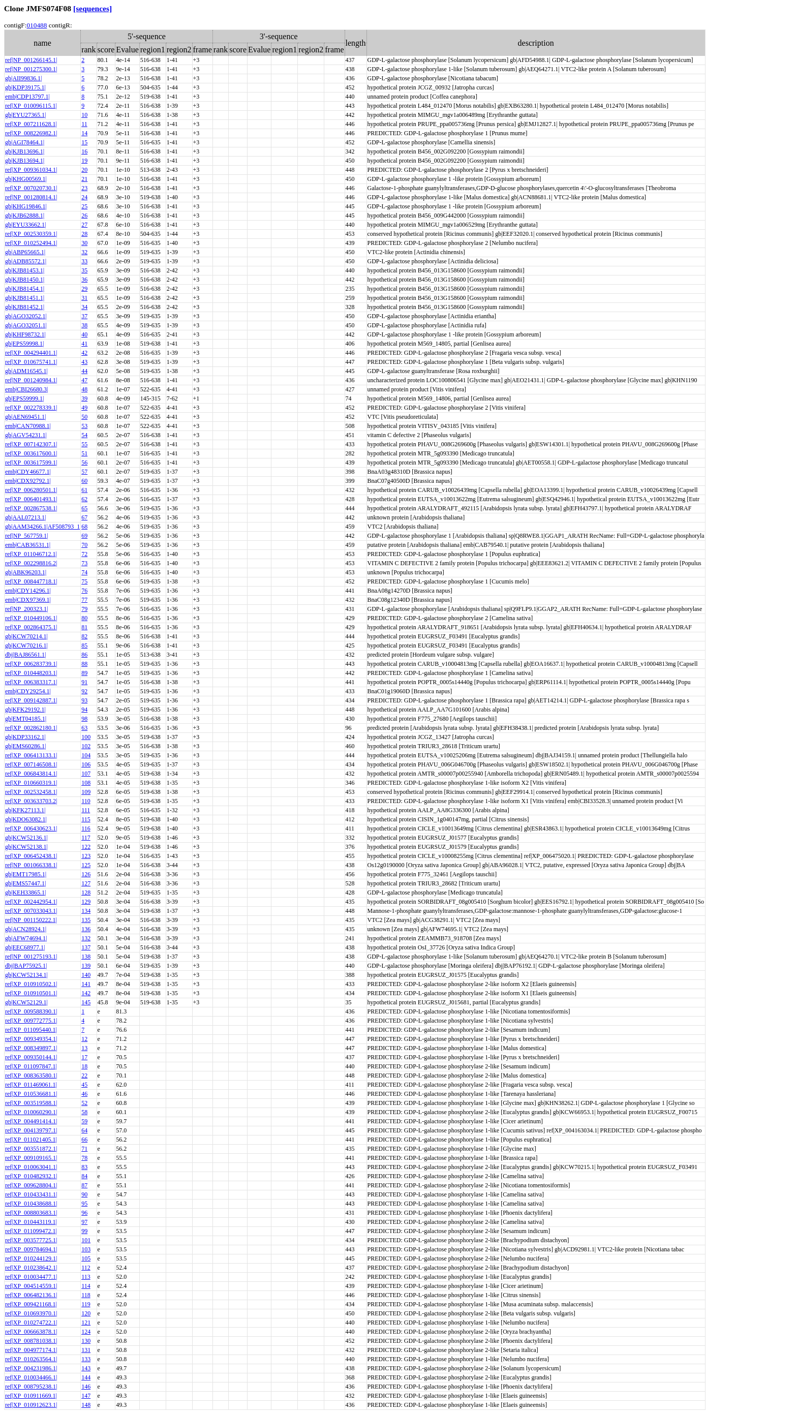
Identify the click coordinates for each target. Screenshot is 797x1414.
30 (84, 243)
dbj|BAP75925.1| (26, 965)
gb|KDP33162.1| (25, 737)
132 (85, 938)
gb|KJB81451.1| (24, 297)
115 (85, 819)
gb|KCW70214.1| (26, 636)
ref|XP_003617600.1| (31, 453)
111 (85, 810)
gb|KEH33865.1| (25, 892)
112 (85, 1267)
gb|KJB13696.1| (24, 151)
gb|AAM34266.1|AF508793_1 (42, 526)
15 (84, 142)
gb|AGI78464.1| (24, 142)
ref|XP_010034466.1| (31, 1377)
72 (84, 554)
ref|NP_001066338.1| (31, 865)
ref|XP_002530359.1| (31, 233)
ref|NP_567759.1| (26, 535)
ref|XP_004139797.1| (31, 1130)
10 (84, 114)
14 (84, 133)
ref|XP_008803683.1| (31, 1212)
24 (84, 197)
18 (84, 1066)
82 (84, 636)
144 (85, 1377)
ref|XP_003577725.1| (31, 1240)
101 (85, 1240)
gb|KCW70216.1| (26, 645)
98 (84, 718)
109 (85, 791)
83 (84, 1167)
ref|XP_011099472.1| (31, 1231)
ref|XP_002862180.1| (31, 727)
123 (85, 855)
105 (85, 1258)
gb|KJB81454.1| (24, 288)
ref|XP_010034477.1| (31, 1276)
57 (84, 471)
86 (84, 654)
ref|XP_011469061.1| (31, 1084)
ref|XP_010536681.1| (31, 1093)
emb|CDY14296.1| (28, 590)
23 (84, 188)
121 (85, 1322)
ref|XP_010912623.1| (31, 1404)
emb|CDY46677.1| (28, 471)
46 (84, 1093)
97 (84, 1221)
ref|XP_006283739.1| (31, 663)
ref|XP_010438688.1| (31, 1203)
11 (84, 124)
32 (84, 252)
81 (84, 627)
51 (84, 453)
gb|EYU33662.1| (25, 224)
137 (85, 947)
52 (84, 1102)
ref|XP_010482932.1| (31, 1176)
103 (85, 1249)
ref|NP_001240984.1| (31, 380)
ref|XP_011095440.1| (31, 1029)
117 (85, 837)
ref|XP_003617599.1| (31, 462)
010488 (36, 25)
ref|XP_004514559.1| (31, 1285)
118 (85, 1295)
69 (84, 535)
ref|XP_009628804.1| (31, 1185)
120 (85, 1313)
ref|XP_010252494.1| (31, 243)
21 (84, 178)
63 (84, 727)
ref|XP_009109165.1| (31, 1157)
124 (85, 1331)
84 (84, 1176)
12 (84, 1038)
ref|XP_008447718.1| (31, 581)
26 (84, 215)
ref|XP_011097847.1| (31, 1066)
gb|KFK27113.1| (25, 810)
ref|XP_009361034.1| (31, 169)
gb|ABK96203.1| (25, 572)
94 (84, 709)
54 (84, 435)
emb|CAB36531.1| (27, 544)
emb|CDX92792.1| (28, 480)
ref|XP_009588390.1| (31, 1011)
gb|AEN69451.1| (25, 416)
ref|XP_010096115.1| (31, 105)
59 (84, 1121)
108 (85, 782)
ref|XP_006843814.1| (31, 773)
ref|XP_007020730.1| (31, 188)
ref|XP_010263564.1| (31, 1359)
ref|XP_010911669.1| (31, 1395)
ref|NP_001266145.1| (31, 60)
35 (84, 270)
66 (84, 1139)
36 (84, 279)
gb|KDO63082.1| (26, 819)
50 (84, 416)
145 (85, 1002)
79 (84, 608)
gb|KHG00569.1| (26, 178)
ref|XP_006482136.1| (31, 1295)
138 (85, 956)
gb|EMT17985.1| (25, 874)
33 (84, 261)
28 (84, 233)
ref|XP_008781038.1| (31, 1340)
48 (84, 389)
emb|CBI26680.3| (26, 389)
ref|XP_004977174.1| (31, 1350)
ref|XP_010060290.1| (31, 1112)
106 (85, 764)
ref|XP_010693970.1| (31, 1313)
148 (85, 1404)
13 (84, 1048)
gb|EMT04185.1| (25, 718)
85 (84, 645)
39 (84, 398)
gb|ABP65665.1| (25, 252)
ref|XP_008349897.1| (31, 1048)
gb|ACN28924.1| (25, 929)
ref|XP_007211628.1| (31, 124)
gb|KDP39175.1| (25, 87)
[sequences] (92, 8)
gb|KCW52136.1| (26, 837)
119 (85, 1304)
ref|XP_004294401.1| (31, 352)
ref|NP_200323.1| (26, 608)
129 (85, 901)
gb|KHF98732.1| (25, 334)
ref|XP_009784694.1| (31, 1249)
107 (85, 773)
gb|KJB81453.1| (24, 270)
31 (84, 297)
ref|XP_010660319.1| (31, 782)
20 (84, 169)
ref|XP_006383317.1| (31, 682)
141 (85, 984)
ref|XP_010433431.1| (31, 1194)
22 (84, 1075)
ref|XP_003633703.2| (31, 801)
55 (84, 444)
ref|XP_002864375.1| (31, 627)
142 (85, 993)
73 (84, 563)
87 (84, 1185)
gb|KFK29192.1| (25, 709)
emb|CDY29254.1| (28, 691)
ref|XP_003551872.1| (31, 1148)
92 (84, 691)
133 (85, 1359)
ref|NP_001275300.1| (31, 69)
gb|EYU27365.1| (25, 114)
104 (85, 755)
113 (85, 1276)
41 (84, 343)
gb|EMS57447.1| (25, 883)
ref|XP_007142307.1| (31, 444)
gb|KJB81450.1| (24, 279)
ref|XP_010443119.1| (31, 1221)
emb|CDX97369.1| (28, 599)
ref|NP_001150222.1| (31, 920)
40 (84, 334)
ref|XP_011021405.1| (31, 1139)
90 (84, 1194)
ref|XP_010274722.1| (31, 1322)
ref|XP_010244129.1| (31, 1258)
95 (84, 1203)
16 (84, 151)
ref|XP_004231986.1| (31, 1368)
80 (84, 618)
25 (84, 206)
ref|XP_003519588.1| (31, 1102)
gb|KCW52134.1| (26, 974)
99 (84, 1231)
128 (85, 892)
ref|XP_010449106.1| (31, 618)
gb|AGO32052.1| (26, 316)
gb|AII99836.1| (23, 78)
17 (84, 1057)
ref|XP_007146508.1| (31, 764)
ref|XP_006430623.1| (31, 828)
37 (84, 316)
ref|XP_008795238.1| (31, 1386)
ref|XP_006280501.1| (31, 490)
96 (84, 1212)
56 (84, 462)
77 (84, 599)
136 (85, 929)
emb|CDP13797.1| (27, 96)
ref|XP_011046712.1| (31, 554)
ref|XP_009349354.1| (31, 1038)
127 (85, 883)
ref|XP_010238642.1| (31, 1267)
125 (85, 865)
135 (85, 920)
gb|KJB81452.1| (24, 307)
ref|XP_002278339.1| (31, 407)
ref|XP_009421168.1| (31, 1304)
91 (84, 682)
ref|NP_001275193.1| (31, 956)
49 (84, 407)
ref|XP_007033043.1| (31, 910)
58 (84, 1112)
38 (84, 325)
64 (84, 1130)
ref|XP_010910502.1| (31, 984)
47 (84, 380)
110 (85, 801)
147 (85, 1395)
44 (84, 371)
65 (84, 508)
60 (84, 480)
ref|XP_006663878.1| (31, 1331)
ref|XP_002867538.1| (31, 508)
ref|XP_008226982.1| (31, 133)
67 (84, 517)
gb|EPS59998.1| (24, 343)
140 (85, 974)
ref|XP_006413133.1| (31, 755)
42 (84, 352)
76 (84, 590)
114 (85, 1285)
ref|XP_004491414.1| (31, 1121)
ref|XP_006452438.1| (31, 855)
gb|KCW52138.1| (26, 846)
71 (84, 1148)
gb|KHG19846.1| (26, 206)
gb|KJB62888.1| (24, 215)
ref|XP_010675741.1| (31, 361)
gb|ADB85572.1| (25, 261)
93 (84, 700)
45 (84, 1084)
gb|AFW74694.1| (26, 938)
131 (85, 1350)
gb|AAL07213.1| (25, 517)
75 (84, 581)
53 (84, 425)
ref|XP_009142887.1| (31, 700)
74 (84, 572)
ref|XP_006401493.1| (31, 499)
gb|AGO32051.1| (26, 325)
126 (85, 874)
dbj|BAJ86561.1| (25, 654)
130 (85, 1340)
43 (84, 361)
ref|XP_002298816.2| (31, 563)
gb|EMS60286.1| (25, 746)
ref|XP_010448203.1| (31, 673)
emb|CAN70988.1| (28, 425)
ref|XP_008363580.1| (31, 1075)
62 (84, 499)
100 (85, 737)
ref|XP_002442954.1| (31, 901)
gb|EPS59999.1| (24, 398)
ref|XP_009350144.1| (31, 1057)
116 (85, 828)
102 (85, 746)
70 (84, 544)
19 (84, 160)
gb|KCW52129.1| (26, 1002)
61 (84, 490)
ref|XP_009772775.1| (31, 1020)
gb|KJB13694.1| (24, 160)
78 (84, 1157)
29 (84, 288)
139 (85, 965)
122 (85, 846)
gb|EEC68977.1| (25, 947)
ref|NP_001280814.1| (31, 197)
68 (84, 526)
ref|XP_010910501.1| (31, 993)
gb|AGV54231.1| (26, 435)
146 (85, 1386)
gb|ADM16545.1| (26, 371)
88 (84, 663)
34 (84, 307)
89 (84, 673)
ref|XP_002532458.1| (31, 791)
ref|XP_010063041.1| (31, 1167)
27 (84, 224)
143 (85, 1368)
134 (85, 910)
